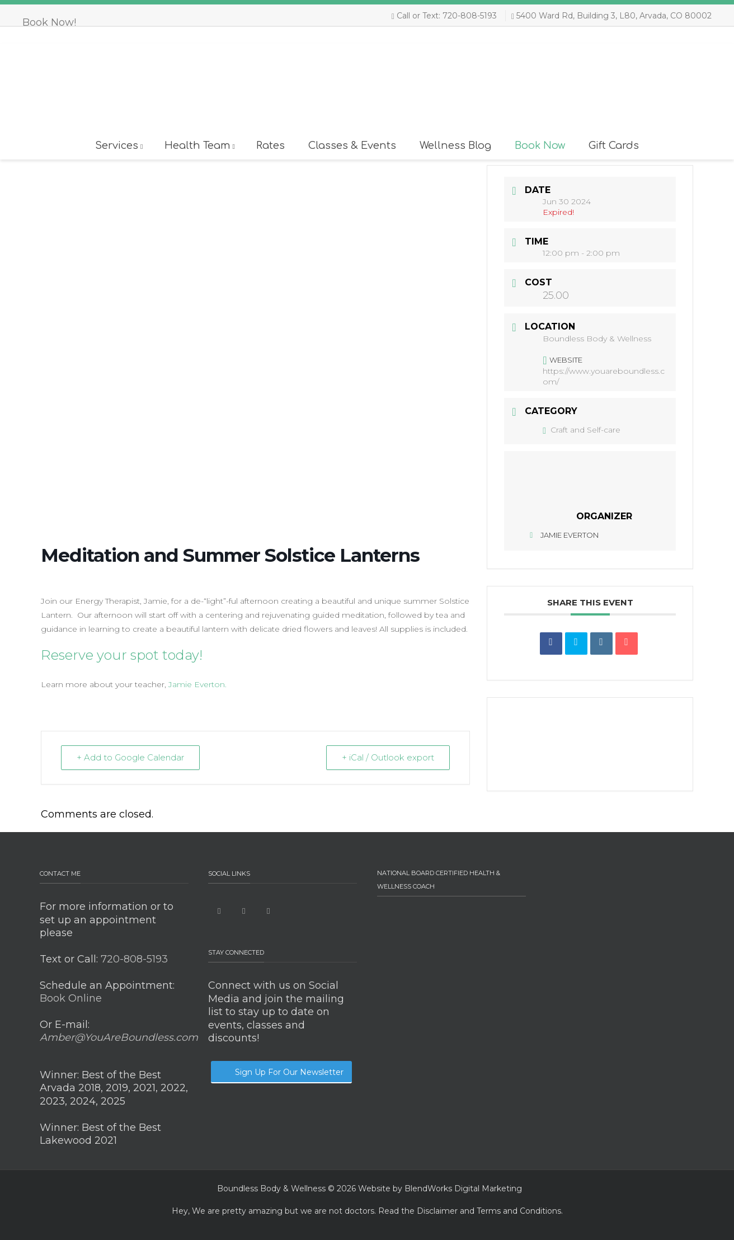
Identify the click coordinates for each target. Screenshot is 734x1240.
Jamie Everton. (196, 684)
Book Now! (49, 22)
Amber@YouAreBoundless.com (119, 1037)
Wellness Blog (455, 145)
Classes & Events (352, 145)
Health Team (199, 145)
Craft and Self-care (581, 430)
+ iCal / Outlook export (387, 757)
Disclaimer (437, 1211)
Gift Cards (614, 145)
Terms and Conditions (519, 1211)
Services (119, 145)
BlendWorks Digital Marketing (463, 1188)
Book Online (71, 998)
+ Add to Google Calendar (131, 757)
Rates (270, 145)
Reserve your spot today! (122, 655)
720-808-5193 (133, 959)
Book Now (540, 145)
